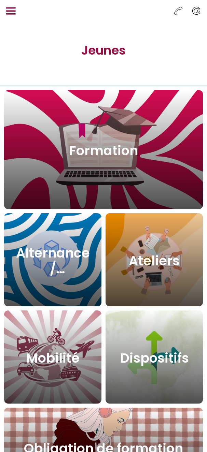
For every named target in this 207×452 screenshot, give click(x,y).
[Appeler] (178, 11)
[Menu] (11, 11)
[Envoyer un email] (196, 11)
